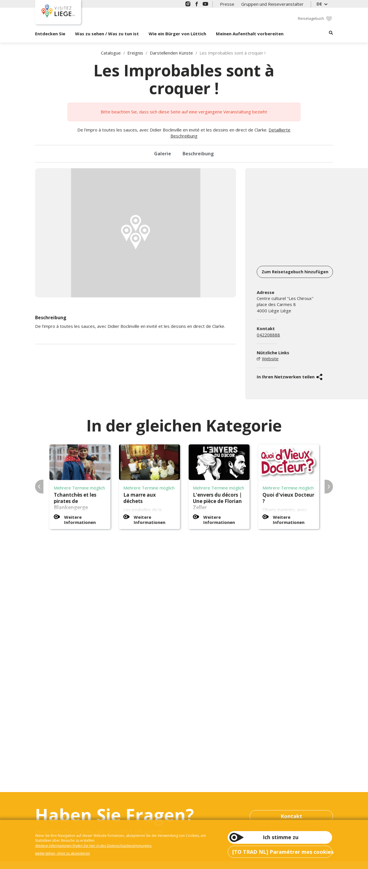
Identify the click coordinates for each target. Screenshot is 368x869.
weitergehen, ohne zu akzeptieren (62, 853)
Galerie (162, 153)
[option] (135, 232)
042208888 (268, 335)
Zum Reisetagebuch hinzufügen (295, 271)
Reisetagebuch (311, 18)
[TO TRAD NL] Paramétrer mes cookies (282, 851)
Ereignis (135, 53)
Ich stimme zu (280, 837)
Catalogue (111, 53)
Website (270, 358)
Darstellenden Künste (171, 53)
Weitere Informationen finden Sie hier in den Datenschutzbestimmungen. (93, 845)
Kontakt (291, 816)
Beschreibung (198, 153)
